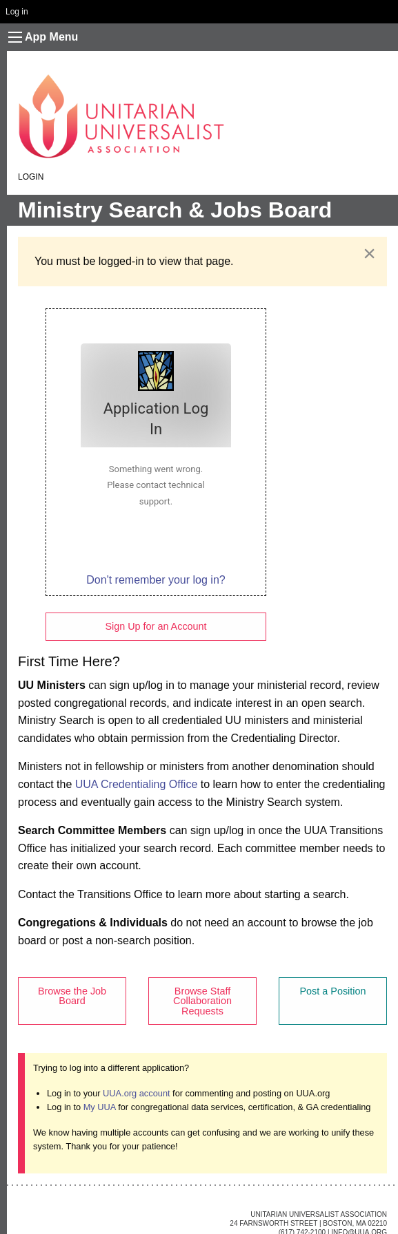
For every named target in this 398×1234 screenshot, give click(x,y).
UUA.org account (136, 1093)
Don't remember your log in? (155, 580)
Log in (17, 12)
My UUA (99, 1107)
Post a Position (333, 991)
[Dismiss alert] (369, 253)
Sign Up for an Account (155, 626)
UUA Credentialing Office (136, 784)
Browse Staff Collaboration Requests (202, 1001)
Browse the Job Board (72, 996)
